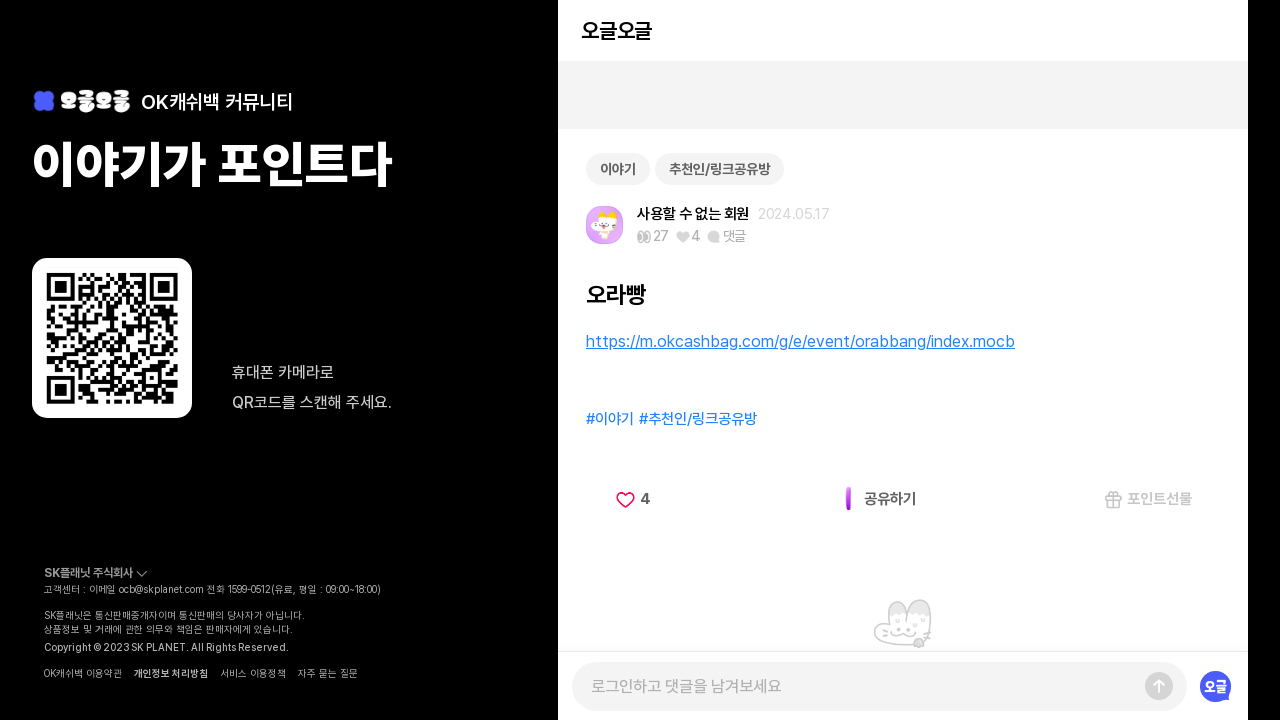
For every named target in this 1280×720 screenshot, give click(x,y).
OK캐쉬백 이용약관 (83, 673)
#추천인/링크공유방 (698, 419)
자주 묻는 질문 (328, 673)
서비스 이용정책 (253, 673)
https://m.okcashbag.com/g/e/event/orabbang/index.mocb (800, 341)
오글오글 (616, 30)
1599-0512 (249, 589)
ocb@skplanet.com (161, 589)
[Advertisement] (903, 95)
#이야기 (610, 419)
